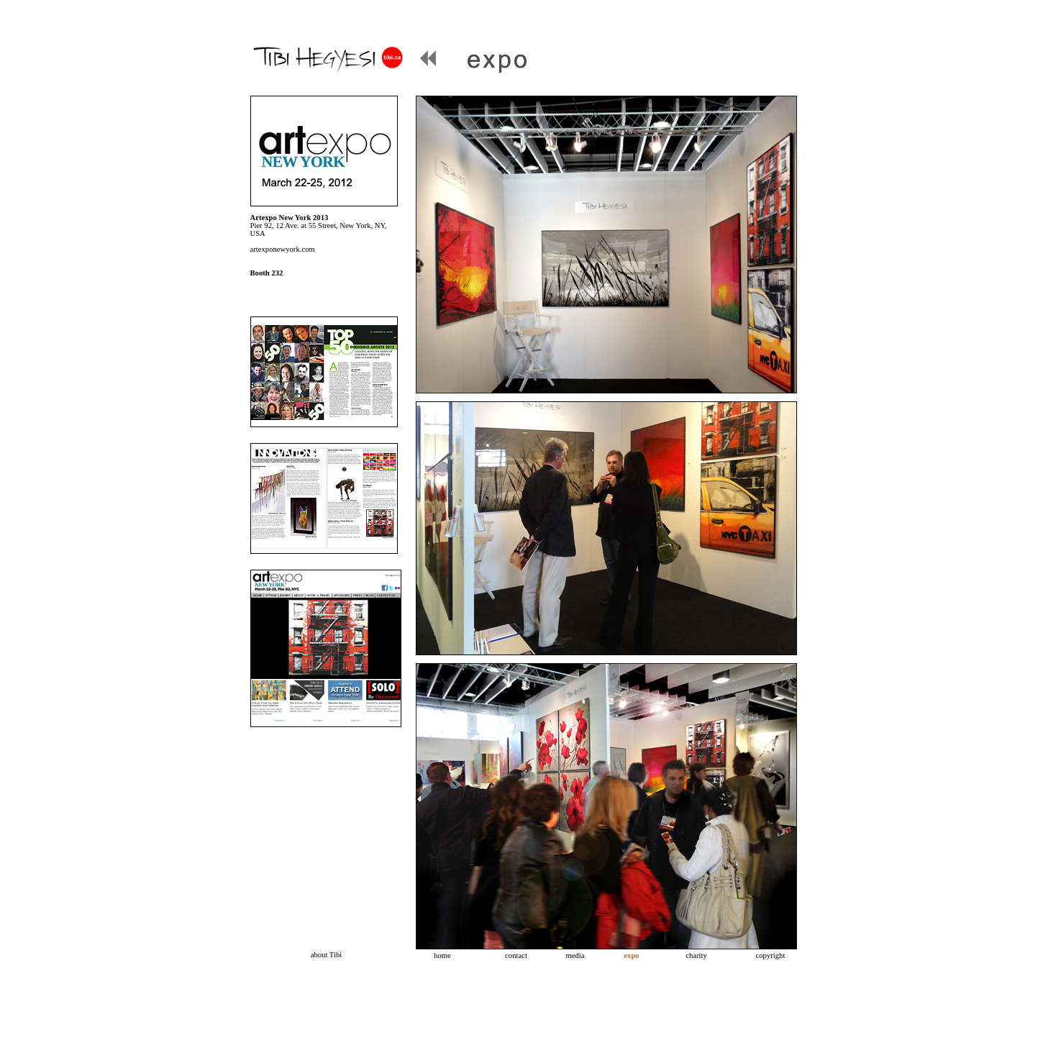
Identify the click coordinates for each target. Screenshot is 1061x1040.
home (442, 955)
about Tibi (326, 955)
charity (696, 955)
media (574, 955)
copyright (770, 955)
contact (516, 955)
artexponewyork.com (282, 249)
